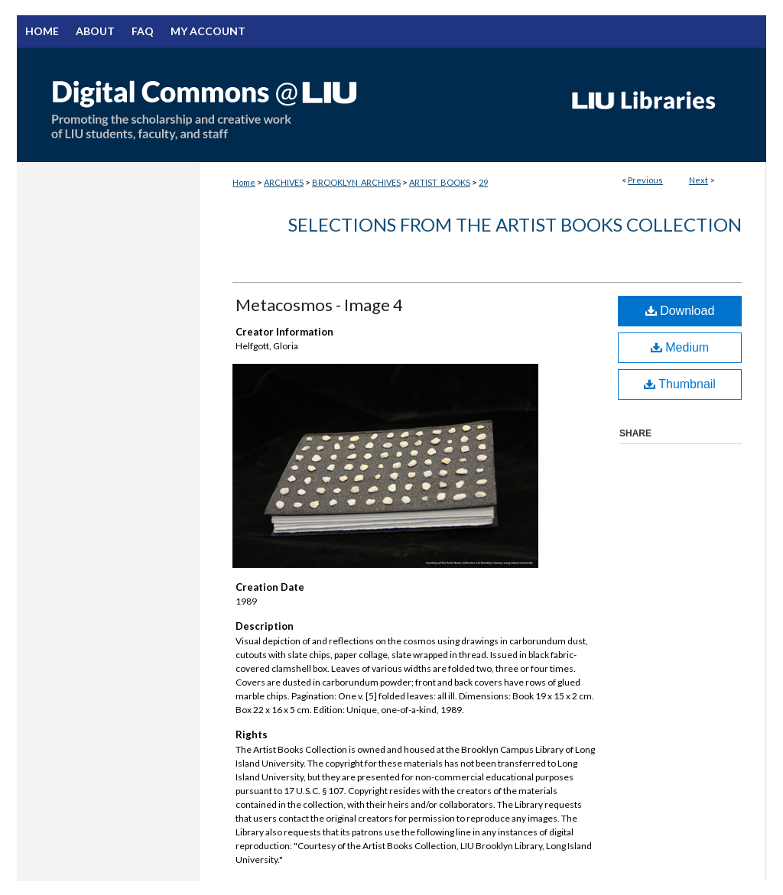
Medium (680, 347)
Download (680, 310)
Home (243, 182)
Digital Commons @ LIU (284, 104)
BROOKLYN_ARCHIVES (356, 182)
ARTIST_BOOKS (439, 182)
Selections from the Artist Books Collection (515, 224)
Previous (645, 180)
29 (483, 182)
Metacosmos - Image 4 (319, 304)
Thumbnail (680, 384)
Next (698, 180)
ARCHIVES (284, 182)
